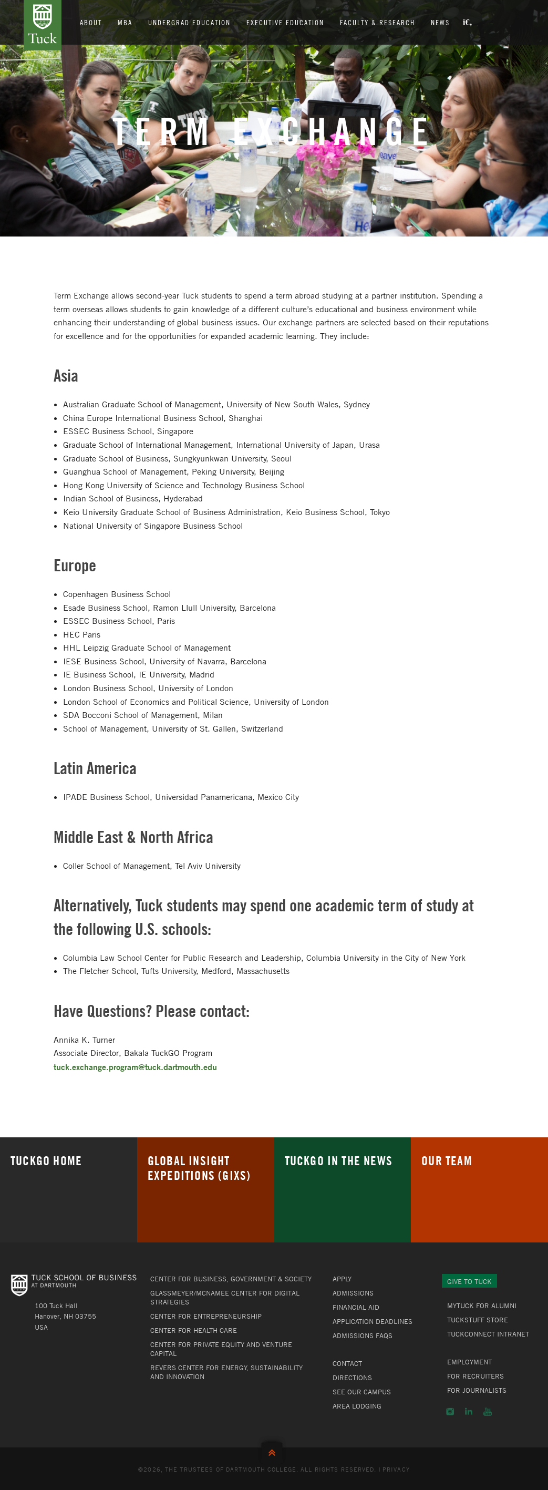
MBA (125, 22)
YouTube (487, 1411)
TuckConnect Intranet (488, 1334)
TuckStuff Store (477, 1320)
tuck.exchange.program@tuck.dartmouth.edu (135, 1066)
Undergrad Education (189, 22)
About (91, 22)
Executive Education (285, 22)
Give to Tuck (469, 1281)
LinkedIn (468, 1411)
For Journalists (476, 1390)
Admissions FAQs (362, 1335)
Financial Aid (356, 1307)
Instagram (450, 1411)
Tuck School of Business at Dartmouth (42, 25)
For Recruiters (475, 1376)
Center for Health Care (193, 1330)
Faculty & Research (377, 22)
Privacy (396, 1469)
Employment (469, 1362)
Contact (347, 1363)
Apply (342, 1279)
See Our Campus (362, 1392)
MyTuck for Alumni (481, 1305)
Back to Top (274, 1450)
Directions (352, 1377)
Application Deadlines (372, 1321)
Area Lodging (357, 1406)
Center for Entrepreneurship (206, 1316)
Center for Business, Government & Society (231, 1279)
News (440, 22)
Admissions (353, 1293)
